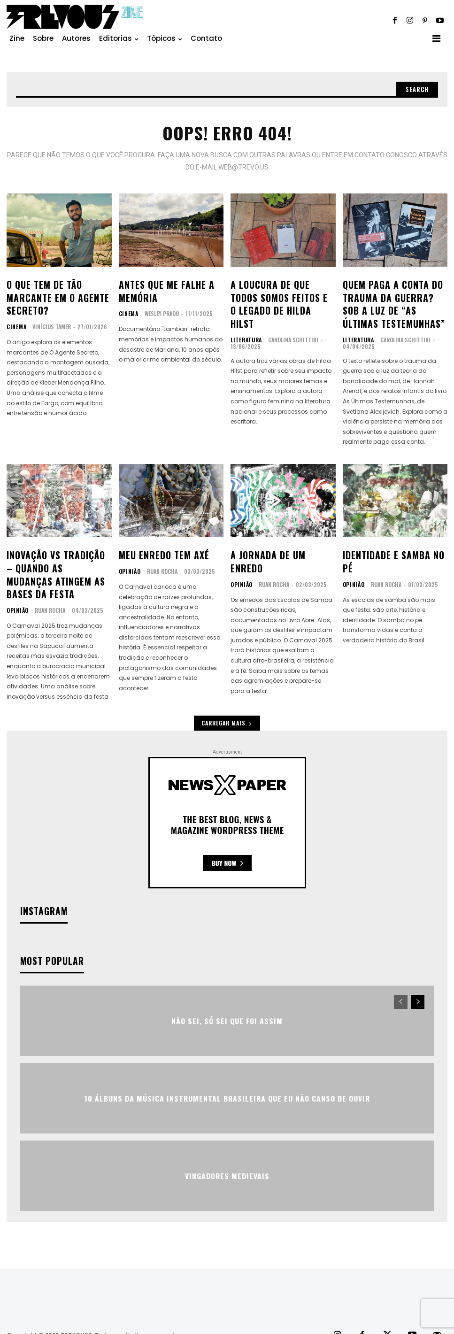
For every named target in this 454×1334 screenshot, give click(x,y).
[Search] (416, 90)
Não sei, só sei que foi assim (227, 997)
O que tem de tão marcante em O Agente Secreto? (51, 294)
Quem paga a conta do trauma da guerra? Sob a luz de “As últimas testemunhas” (393, 299)
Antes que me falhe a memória (160, 288)
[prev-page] (401, 979)
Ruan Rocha (47, 579)
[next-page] (417, 979)
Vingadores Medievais (227, 1152)
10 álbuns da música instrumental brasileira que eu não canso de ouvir (227, 1075)
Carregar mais (227, 702)
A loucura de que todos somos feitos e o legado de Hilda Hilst (278, 294)
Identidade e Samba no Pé (392, 543)
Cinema (15, 319)
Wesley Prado (160, 308)
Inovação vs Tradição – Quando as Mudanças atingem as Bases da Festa (59, 554)
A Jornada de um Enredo (277, 543)
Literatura (245, 319)
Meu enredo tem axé (158, 543)
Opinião (16, 579)
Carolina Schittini (290, 319)
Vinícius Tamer (50, 319)
